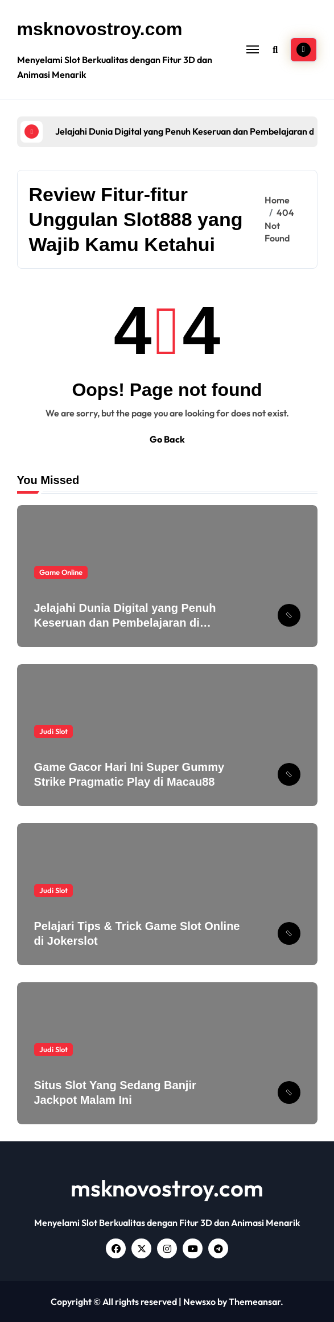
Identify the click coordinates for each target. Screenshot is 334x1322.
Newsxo (199, 1301)
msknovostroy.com (100, 29)
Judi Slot (53, 731)
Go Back (167, 439)
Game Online (61, 572)
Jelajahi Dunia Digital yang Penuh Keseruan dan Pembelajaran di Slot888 (125, 623)
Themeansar (255, 1301)
